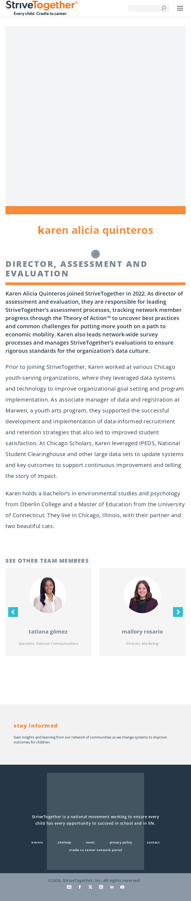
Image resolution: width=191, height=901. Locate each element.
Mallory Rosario (142, 631)
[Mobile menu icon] (180, 8)
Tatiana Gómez (48, 631)
